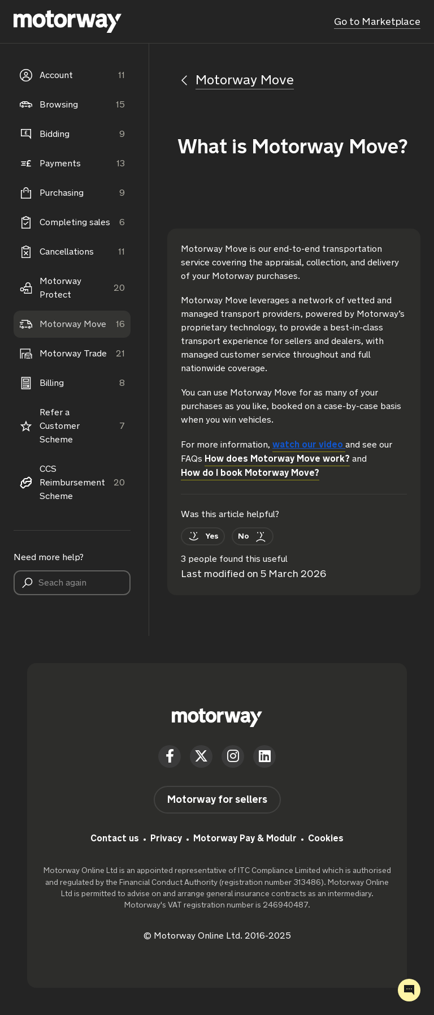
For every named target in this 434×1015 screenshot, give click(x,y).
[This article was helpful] (203, 536)
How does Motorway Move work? (277, 458)
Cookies (326, 838)
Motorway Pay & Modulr (245, 838)
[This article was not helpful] (253, 536)
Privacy (166, 838)
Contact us (114, 838)
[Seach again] (72, 582)
